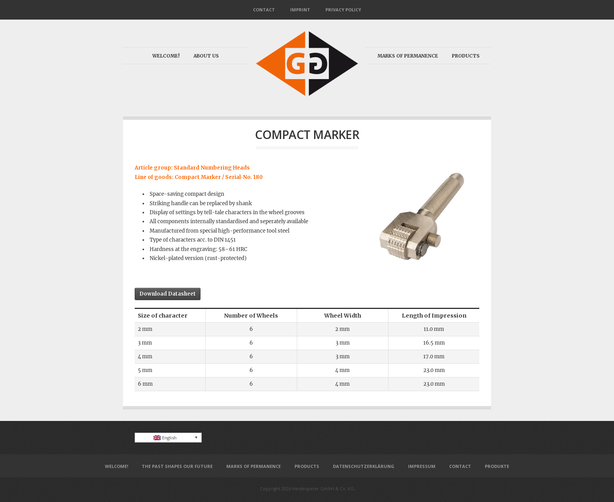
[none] (168, 437)
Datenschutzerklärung (363, 466)
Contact (264, 10)
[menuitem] (168, 437)
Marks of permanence (407, 56)
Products (466, 56)
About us (206, 56)
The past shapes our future (177, 466)
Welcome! (166, 56)
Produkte (497, 466)
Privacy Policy (343, 10)
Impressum (421, 466)
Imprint (300, 10)
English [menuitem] (169, 438)
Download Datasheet (167, 294)
